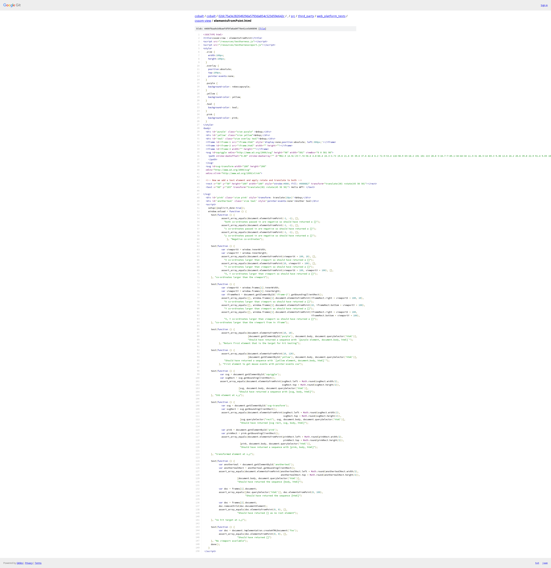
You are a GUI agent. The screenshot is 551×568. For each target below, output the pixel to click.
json (545, 562)
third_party (306, 16)
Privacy (29, 563)
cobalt (199, 16)
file (262, 28)
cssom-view (203, 21)
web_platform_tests (331, 16)
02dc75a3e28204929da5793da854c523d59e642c (251, 16)
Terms (38, 563)
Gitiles (20, 563)
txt (537, 562)
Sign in (544, 5)
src (293, 16)
